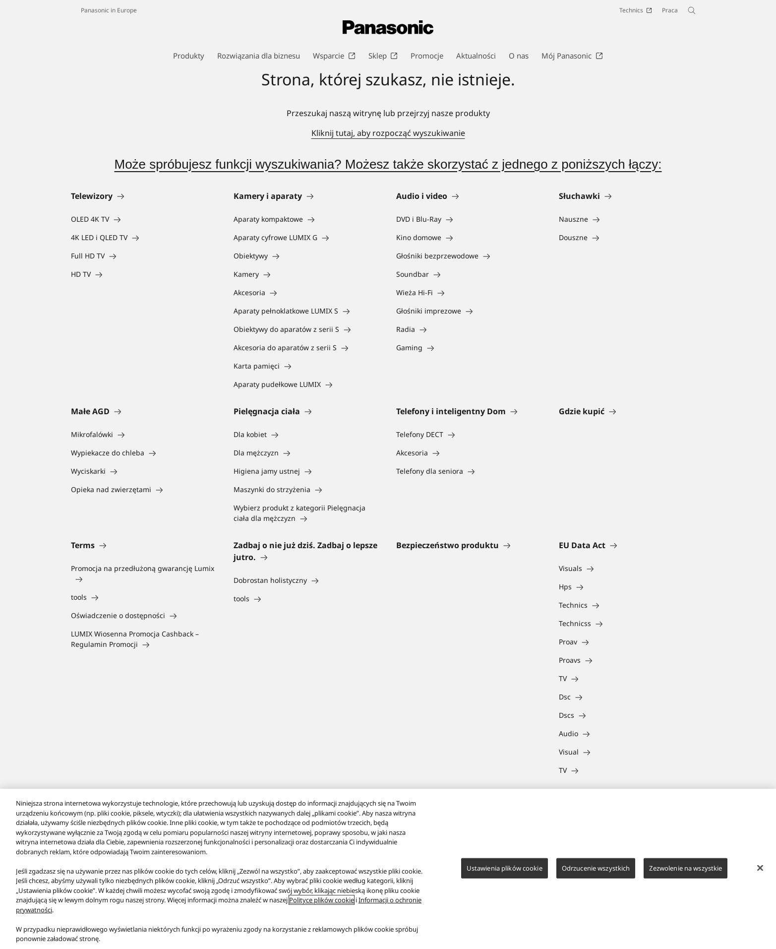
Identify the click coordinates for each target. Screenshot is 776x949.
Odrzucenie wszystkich (596, 867)
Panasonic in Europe (109, 10)
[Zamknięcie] (760, 868)
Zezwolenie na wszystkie (685, 867)
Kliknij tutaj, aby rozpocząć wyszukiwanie (388, 132)
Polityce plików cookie (321, 899)
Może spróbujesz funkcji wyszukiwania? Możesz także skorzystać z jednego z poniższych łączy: (387, 164)
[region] (388, 869)
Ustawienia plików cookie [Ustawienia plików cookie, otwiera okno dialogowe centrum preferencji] (504, 867)
